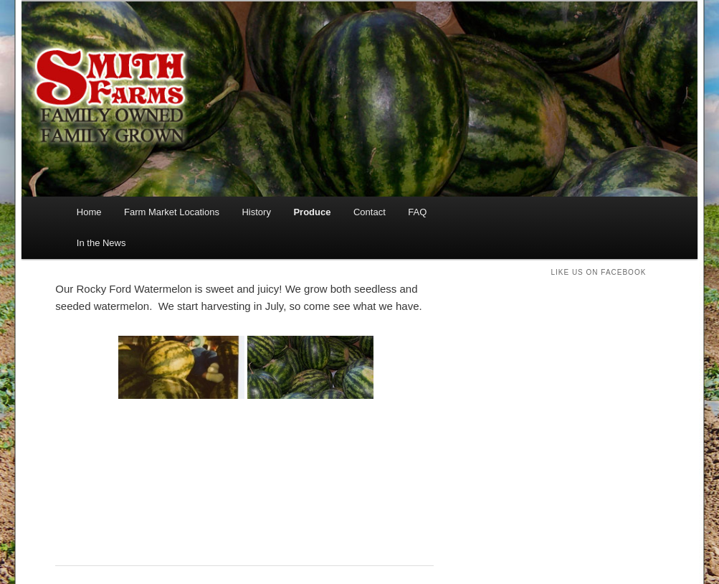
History (256, 212)
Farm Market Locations (171, 212)
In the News (101, 242)
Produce (311, 212)
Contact (369, 212)
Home (89, 212)
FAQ (417, 212)
